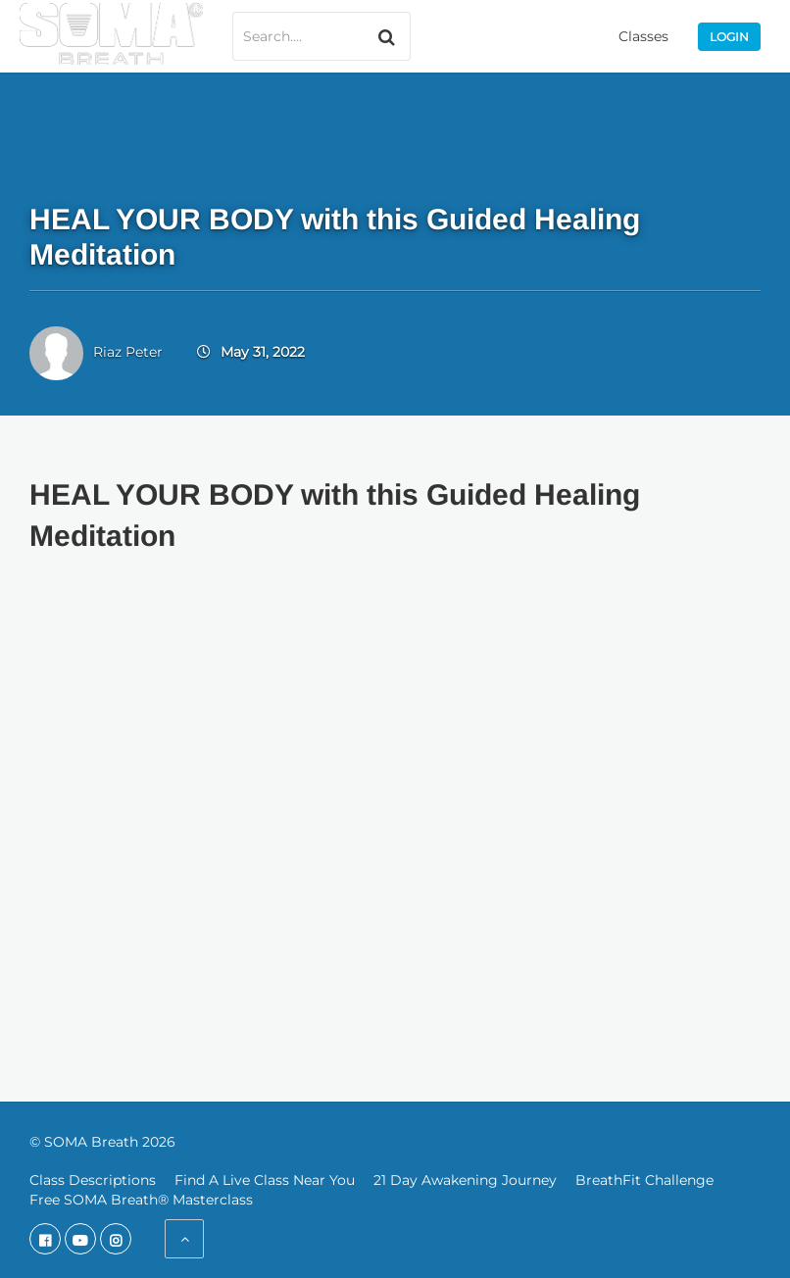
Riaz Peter (128, 352)
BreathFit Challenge (644, 1180)
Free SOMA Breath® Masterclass (141, 1199)
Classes (643, 36)
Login (729, 36)
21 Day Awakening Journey (465, 1180)
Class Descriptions (92, 1180)
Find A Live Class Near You (264, 1180)
